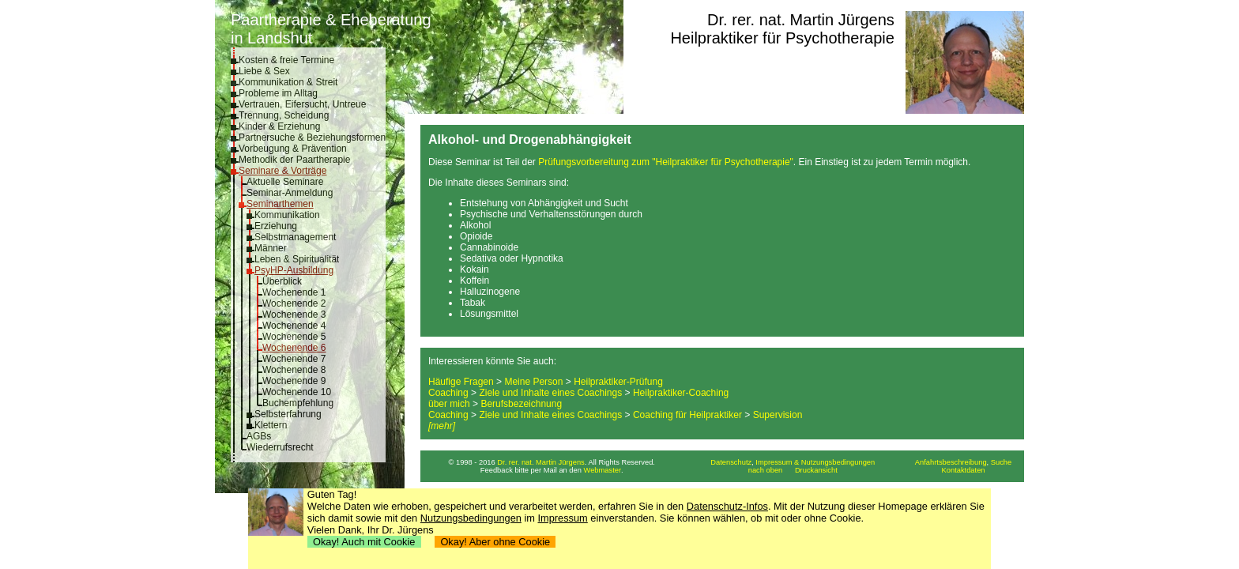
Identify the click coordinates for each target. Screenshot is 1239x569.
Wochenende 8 (294, 369)
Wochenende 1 (294, 292)
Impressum (563, 518)
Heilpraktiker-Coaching (681, 392)
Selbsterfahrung (288, 414)
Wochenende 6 (294, 347)
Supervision (778, 414)
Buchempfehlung (297, 403)
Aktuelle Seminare (285, 181)
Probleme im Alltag (278, 93)
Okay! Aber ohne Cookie (495, 542)
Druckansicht (816, 470)
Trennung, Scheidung (284, 115)
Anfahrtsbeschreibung (951, 462)
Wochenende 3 (294, 314)
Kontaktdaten (963, 470)
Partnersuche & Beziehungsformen (312, 137)
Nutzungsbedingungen (471, 518)
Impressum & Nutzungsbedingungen (815, 462)
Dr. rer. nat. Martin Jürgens (800, 19)
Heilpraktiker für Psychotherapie (782, 38)
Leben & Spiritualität (296, 259)
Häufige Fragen (461, 381)
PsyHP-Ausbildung (293, 270)
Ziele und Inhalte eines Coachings (550, 392)
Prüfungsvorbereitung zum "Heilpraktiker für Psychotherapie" (665, 162)
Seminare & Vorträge (282, 170)
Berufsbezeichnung (521, 403)
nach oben (765, 470)
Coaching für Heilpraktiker (687, 414)
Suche (1001, 462)
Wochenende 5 (294, 336)
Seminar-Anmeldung (290, 192)
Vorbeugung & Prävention (293, 148)
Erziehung (275, 226)
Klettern (270, 425)
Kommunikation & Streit (288, 82)
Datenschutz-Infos (727, 506)
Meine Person (533, 381)
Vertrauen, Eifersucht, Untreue (302, 104)
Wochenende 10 (296, 392)
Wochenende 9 (294, 380)
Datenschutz (730, 462)
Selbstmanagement (295, 237)
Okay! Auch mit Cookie (364, 542)
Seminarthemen (280, 203)
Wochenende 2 (294, 303)
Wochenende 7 (294, 358)
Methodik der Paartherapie (294, 159)
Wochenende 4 (294, 325)
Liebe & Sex (264, 71)
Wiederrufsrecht (280, 447)
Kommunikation (287, 214)
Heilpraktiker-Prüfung (618, 381)
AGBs (259, 436)
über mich (449, 403)
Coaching (448, 392)
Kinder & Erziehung (279, 126)
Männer (270, 248)
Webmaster (603, 470)
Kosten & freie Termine (286, 60)
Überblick (282, 281)
